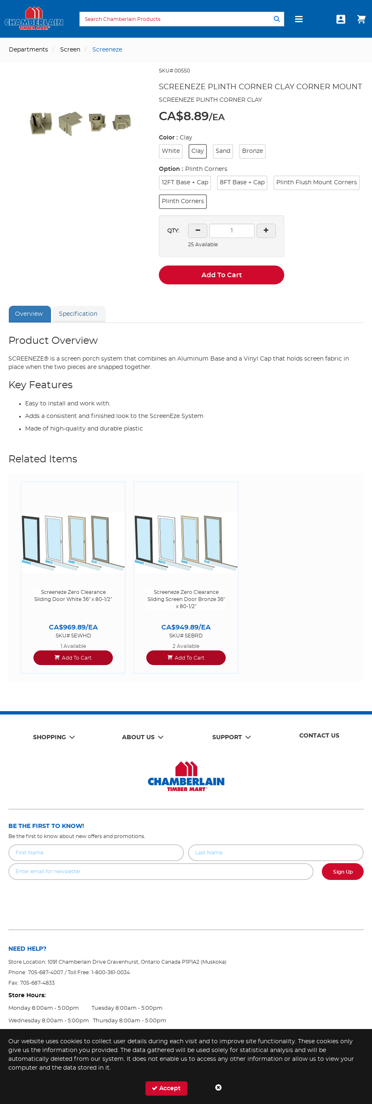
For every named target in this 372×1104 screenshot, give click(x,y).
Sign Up (343, 871)
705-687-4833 (37, 982)
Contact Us (319, 736)
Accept (166, 1088)
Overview (29, 314)
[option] (73, 577)
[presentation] (186, 898)
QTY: (173, 231)
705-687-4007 (45, 972)
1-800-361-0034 (111, 972)
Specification (78, 314)
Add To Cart (221, 275)
